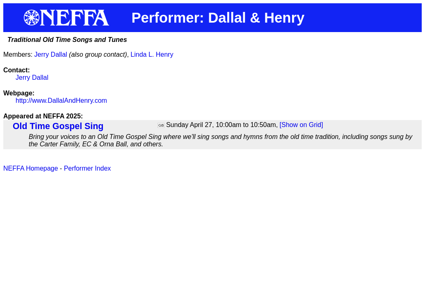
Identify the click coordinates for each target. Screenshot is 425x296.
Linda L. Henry (151, 54)
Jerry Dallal (50, 54)
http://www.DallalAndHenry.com (61, 100)
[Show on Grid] (301, 124)
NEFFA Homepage (30, 168)
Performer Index (87, 168)
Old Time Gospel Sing (58, 126)
